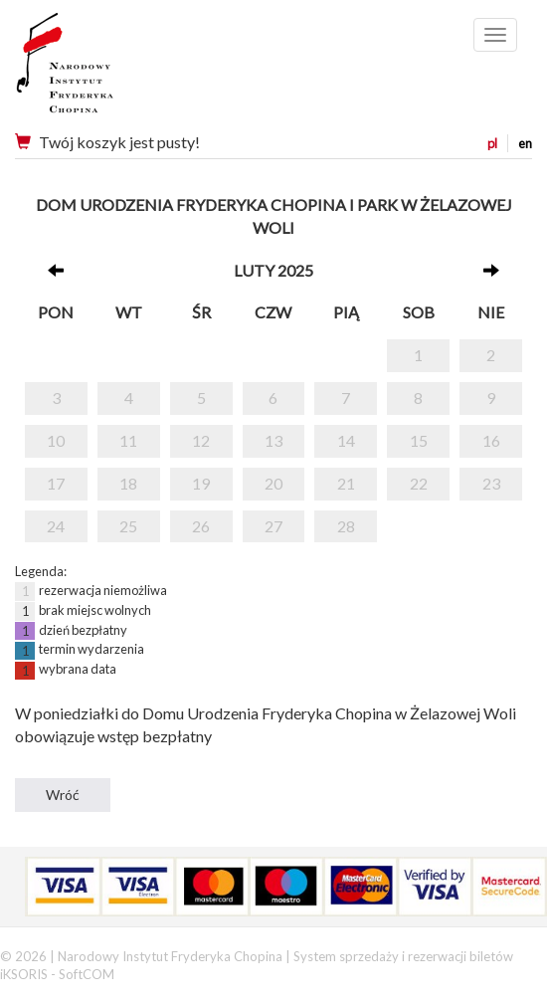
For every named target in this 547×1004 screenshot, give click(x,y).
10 (56, 440)
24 (56, 525)
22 (419, 483)
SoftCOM (86, 974)
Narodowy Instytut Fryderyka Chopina (102, 69)
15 (419, 440)
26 (201, 525)
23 (491, 483)
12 (201, 440)
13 (273, 440)
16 (491, 440)
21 (346, 483)
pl (492, 143)
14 (346, 440)
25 (128, 525)
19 (201, 483)
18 (128, 483)
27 (273, 525)
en (525, 143)
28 (346, 525)
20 (273, 483)
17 (56, 483)
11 (128, 440)
